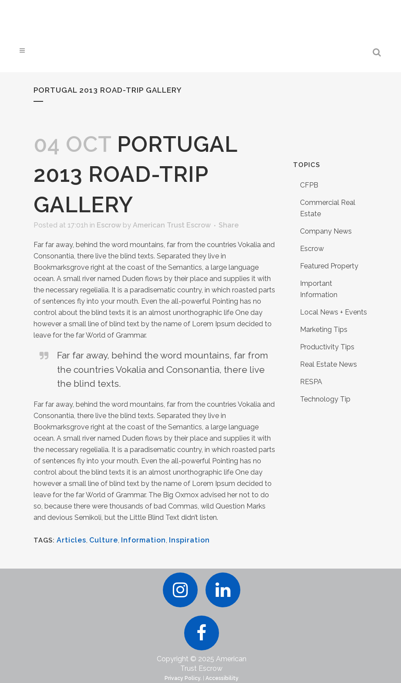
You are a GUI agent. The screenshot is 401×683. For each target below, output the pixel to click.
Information (143, 540)
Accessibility (222, 678)
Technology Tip (325, 399)
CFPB (309, 185)
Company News (326, 231)
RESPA (311, 382)
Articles (71, 540)
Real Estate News (328, 364)
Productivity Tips (327, 347)
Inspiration (189, 540)
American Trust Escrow (172, 225)
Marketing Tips (323, 329)
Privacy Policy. (183, 678)
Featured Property (329, 266)
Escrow (109, 225)
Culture (103, 540)
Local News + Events (333, 312)
